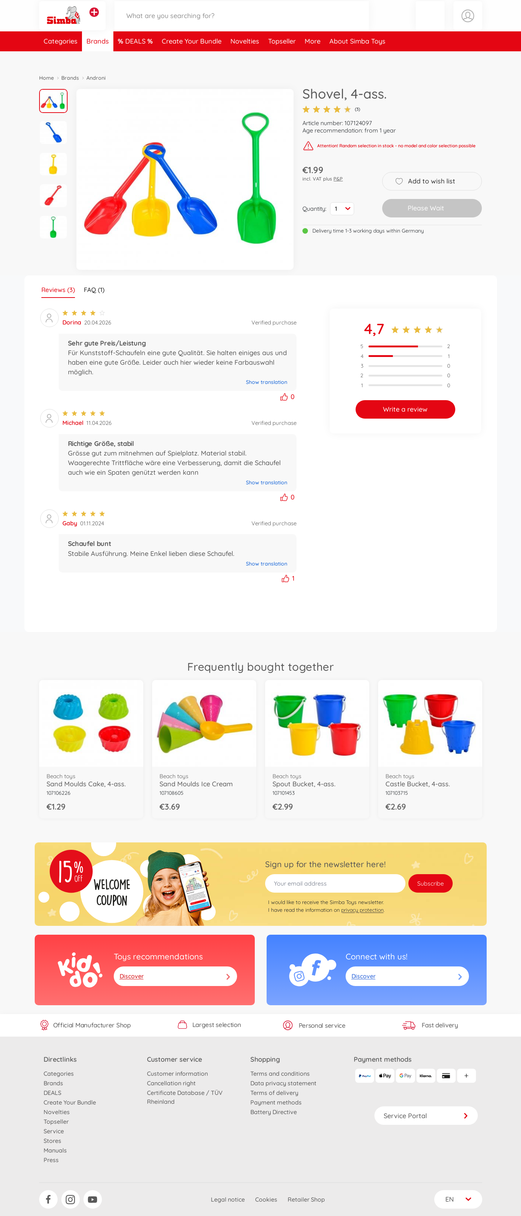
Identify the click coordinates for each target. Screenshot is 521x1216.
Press (51, 1160)
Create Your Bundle (192, 56)
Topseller (282, 56)
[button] (430, 23)
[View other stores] (94, 20)
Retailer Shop (306, 1199)
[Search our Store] (241, 23)
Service (54, 1131)
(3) (331, 109)
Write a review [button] (405, 409)
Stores (52, 1140)
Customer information (177, 1073)
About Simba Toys (357, 56)
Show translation (266, 382)
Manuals (55, 1150)
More (313, 56)
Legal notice (228, 1199)
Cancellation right (171, 1083)
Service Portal (426, 1116)
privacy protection (362, 910)
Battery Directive (273, 1112)
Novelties (244, 56)
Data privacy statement (283, 1083)
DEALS (136, 56)
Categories (61, 56)
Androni (96, 78)
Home (46, 78)
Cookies (266, 1199)
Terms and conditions (280, 1073)
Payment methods (276, 1102)
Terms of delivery (274, 1092)
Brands (97, 56)
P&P (338, 179)
